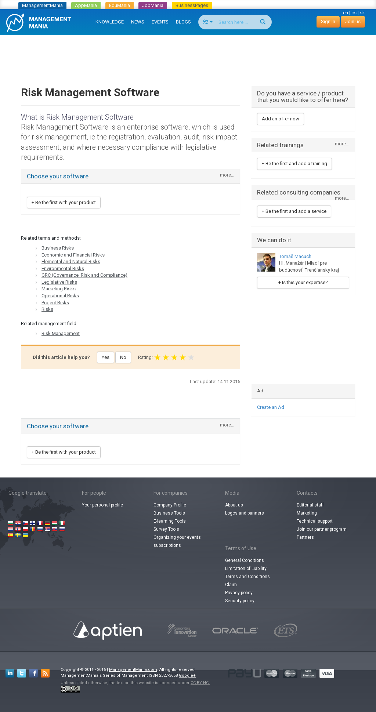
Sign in (328, 21)
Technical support (315, 521)
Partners (305, 537)
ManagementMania (42, 5)
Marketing (307, 513)
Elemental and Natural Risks (70, 261)
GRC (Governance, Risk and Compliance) (84, 275)
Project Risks (55, 302)
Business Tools (169, 513)
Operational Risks (60, 295)
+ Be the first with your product (64, 202)
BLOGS (183, 22)
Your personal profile (102, 505)
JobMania (152, 5)
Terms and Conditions (247, 576)
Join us (353, 21)
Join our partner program (322, 529)
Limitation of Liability (246, 568)
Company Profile (169, 505)
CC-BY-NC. (200, 682)
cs (354, 12)
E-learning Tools (169, 521)
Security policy (239, 600)
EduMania (119, 5)
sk (362, 12)
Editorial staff (310, 505)
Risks (47, 309)
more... (227, 175)
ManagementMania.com (133, 669)
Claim (231, 584)
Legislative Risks (59, 282)
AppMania (86, 5)
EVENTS (160, 22)
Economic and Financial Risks (73, 255)
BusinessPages (192, 5)
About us (234, 505)
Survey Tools (166, 529)
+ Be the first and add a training (294, 163)
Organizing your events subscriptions (177, 541)
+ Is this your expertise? (303, 282)
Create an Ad (270, 407)
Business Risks (57, 248)
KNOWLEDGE (109, 22)
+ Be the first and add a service (294, 211)
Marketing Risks (58, 288)
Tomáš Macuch (295, 256)
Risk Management (60, 333)
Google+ (187, 675)
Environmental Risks (62, 268)
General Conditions (244, 560)
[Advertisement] (188, 53)
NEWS (137, 22)
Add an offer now (280, 118)
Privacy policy (239, 592)
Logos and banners (244, 513)
